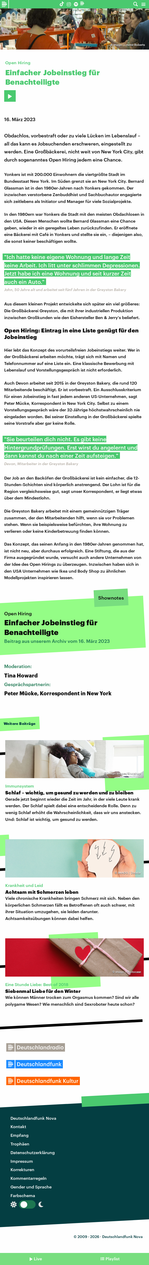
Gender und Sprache (31, 1186)
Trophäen (19, 1143)
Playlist (113, 1258)
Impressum (21, 1161)
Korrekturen (22, 1169)
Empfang (19, 1135)
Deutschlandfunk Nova (33, 1118)
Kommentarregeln (28, 1178)
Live (38, 1258)
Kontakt (18, 1126)
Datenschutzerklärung (32, 1152)
